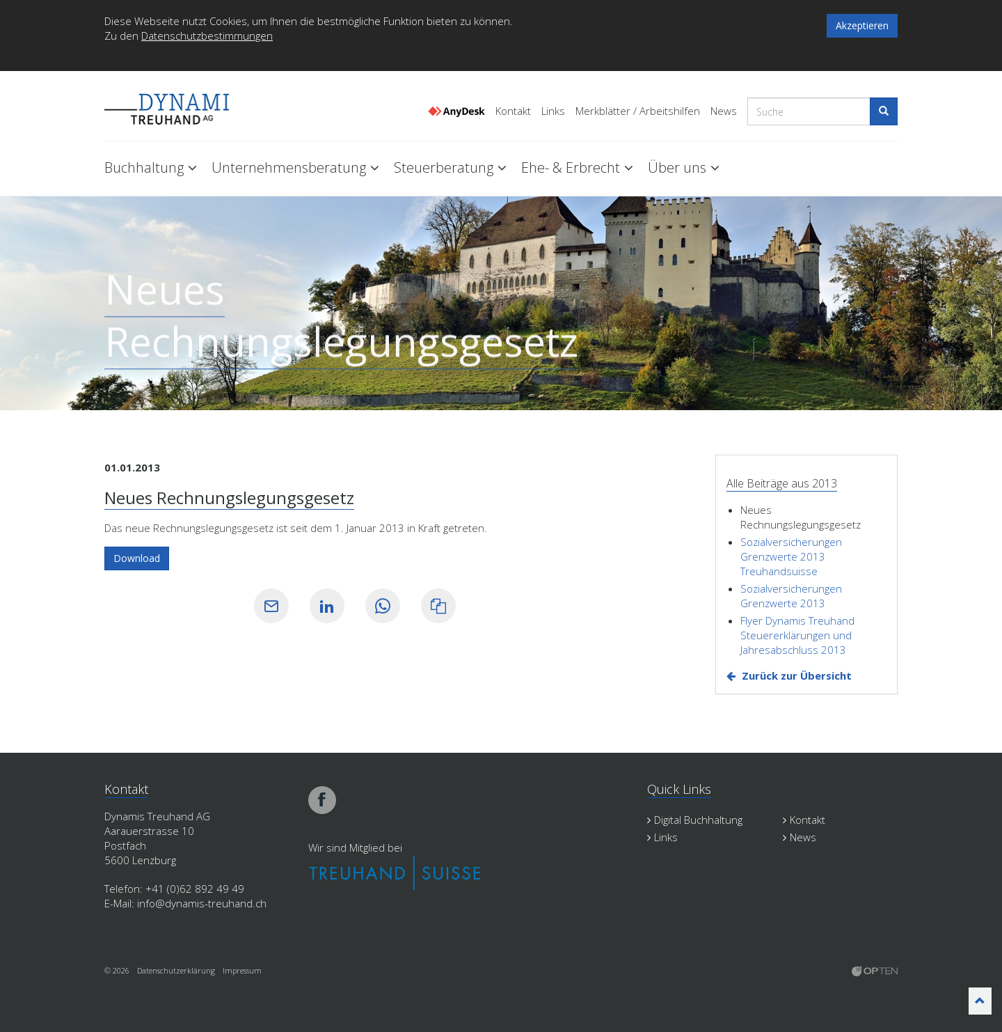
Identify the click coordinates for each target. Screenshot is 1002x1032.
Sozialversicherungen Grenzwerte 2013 (791, 595)
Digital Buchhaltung (694, 820)
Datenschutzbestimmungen (207, 35)
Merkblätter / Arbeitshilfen (637, 111)
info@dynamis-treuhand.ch (202, 903)
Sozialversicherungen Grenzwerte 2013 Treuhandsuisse (791, 556)
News (723, 111)
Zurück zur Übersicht (797, 675)
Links (553, 111)
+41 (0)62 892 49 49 (194, 889)
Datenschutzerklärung (176, 970)
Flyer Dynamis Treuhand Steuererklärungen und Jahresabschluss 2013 (797, 635)
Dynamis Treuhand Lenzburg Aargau (174, 106)
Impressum (242, 970)
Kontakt (513, 111)
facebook (322, 800)
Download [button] (136, 558)
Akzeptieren (862, 25)
